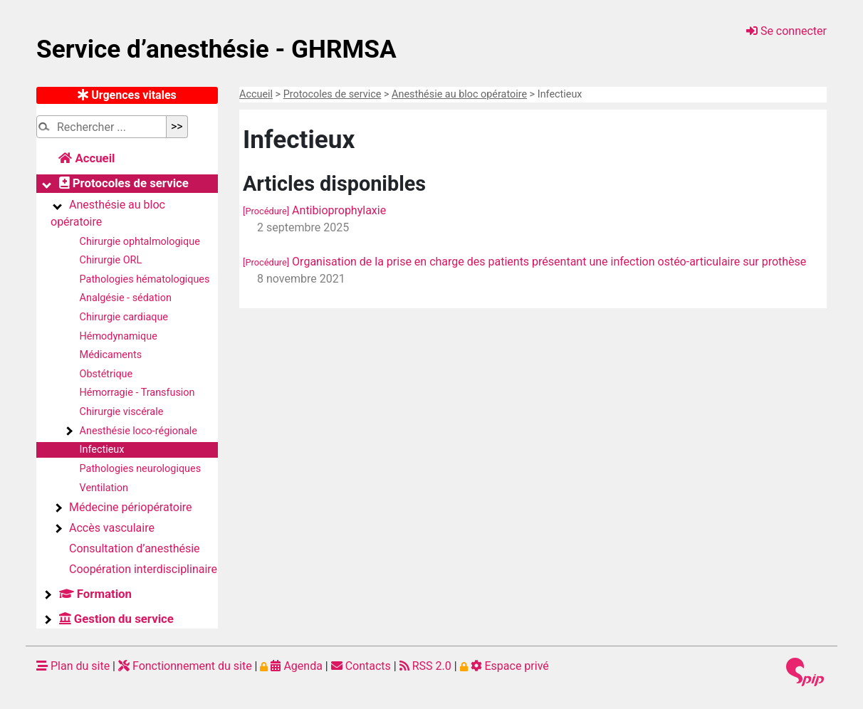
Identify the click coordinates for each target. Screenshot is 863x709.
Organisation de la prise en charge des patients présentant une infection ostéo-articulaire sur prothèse (524, 261)
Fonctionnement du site (185, 666)
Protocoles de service (332, 94)
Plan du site (73, 666)
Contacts (361, 666)
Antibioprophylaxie (314, 210)
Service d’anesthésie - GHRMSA (216, 49)
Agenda (291, 666)
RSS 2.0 (425, 666)
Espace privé (504, 666)
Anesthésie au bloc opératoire (459, 94)
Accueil (256, 94)
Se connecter (786, 31)
